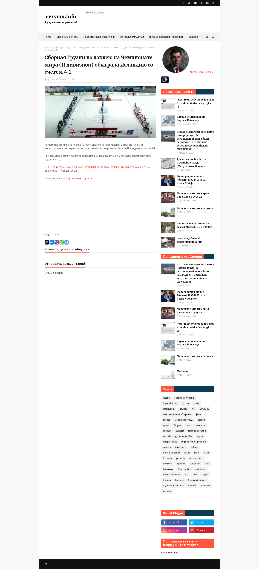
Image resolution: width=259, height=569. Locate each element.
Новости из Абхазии (184, 398)
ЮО (186, 474)
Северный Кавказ (197, 480)
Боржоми (167, 463)
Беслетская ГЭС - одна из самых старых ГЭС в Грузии (194, 225)
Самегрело (180, 447)
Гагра (206, 453)
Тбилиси (183, 409)
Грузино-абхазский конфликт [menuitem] (166, 36)
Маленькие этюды (184, 420)
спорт (67, 47)
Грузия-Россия (170, 403)
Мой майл (183, 371)
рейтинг (194, 447)
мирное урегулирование (193, 442)
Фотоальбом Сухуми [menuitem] (132, 36)
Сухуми (185, 403)
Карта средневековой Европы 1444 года (191, 118)
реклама (180, 458)
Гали (207, 463)
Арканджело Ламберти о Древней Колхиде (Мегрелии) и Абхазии (192, 163)
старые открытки (171, 453)
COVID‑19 (204, 409)
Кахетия (192, 485)
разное (166, 420)
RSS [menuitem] (206, 36)
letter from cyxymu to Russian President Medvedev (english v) (195, 103)
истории (167, 491)
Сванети (179, 480)
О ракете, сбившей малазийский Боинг (189, 240)
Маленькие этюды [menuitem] (67, 36)
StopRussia (168, 409)
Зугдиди (167, 458)
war (193, 409)
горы (188, 425)
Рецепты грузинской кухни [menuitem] (99, 36)
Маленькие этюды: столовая (195, 208)
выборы (180, 431)
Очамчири (168, 469)
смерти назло (170, 442)
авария (201, 420)
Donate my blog (169, 552)
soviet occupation (172, 474)
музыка (167, 447)
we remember (196, 458)
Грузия (166, 398)
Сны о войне (184, 469)
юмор (187, 453)
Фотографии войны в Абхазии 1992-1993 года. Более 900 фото (191, 180)
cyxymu (51, 79)
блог (195, 474)
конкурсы (205, 485)
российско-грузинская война (177, 436)
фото (198, 414)
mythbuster (200, 469)
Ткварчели (194, 463)
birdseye (167, 431)
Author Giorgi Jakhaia (188, 72)
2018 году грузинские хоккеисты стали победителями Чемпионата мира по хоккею (95, 167)
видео (205, 474)
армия (166, 425)
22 (46, 564)
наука (200, 436)
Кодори (167, 480)
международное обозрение (177, 414)
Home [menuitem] (48, 36)
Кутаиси (181, 463)
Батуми (177, 425)
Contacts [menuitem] (193, 36)
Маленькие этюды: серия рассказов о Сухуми (193, 195)
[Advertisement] (100, 205)
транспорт (200, 425)
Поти (196, 453)
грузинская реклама (173, 485)
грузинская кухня (197, 431)
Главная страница (54, 47)
